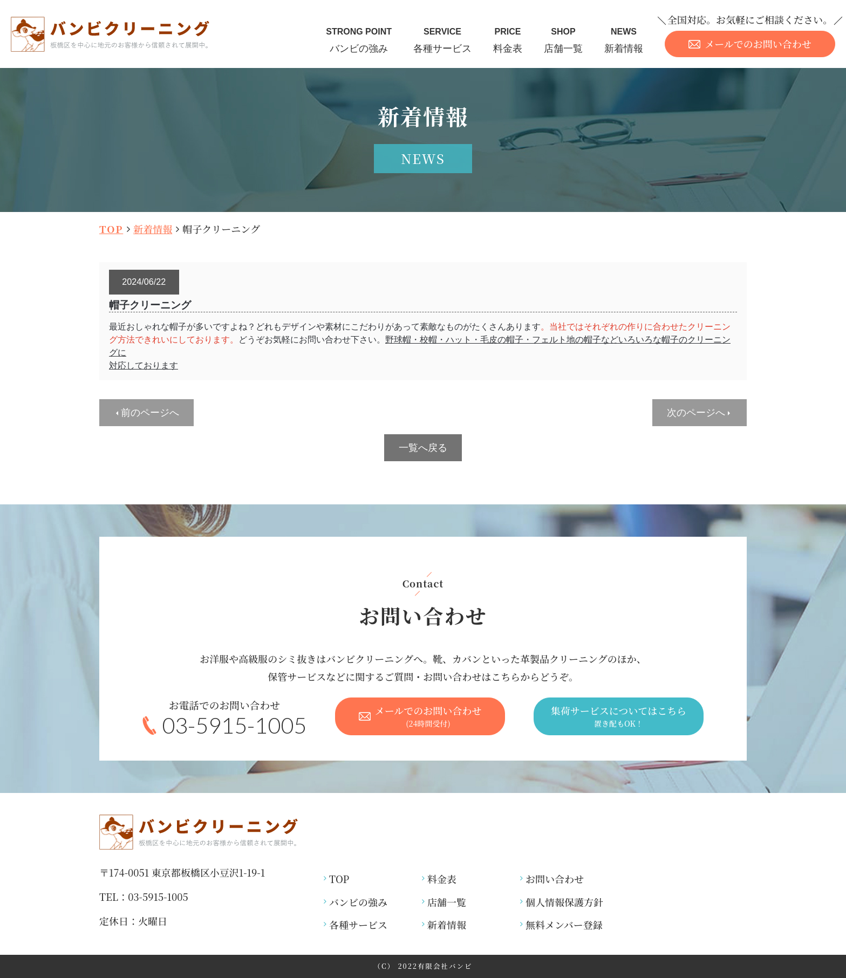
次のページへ (696, 412)
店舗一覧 (563, 39)
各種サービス (442, 39)
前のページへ (150, 412)
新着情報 (623, 39)
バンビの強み (359, 39)
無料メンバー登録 (564, 925)
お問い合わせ (555, 879)
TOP (111, 229)
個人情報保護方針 (564, 902)
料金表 (507, 39)
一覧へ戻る (423, 447)
